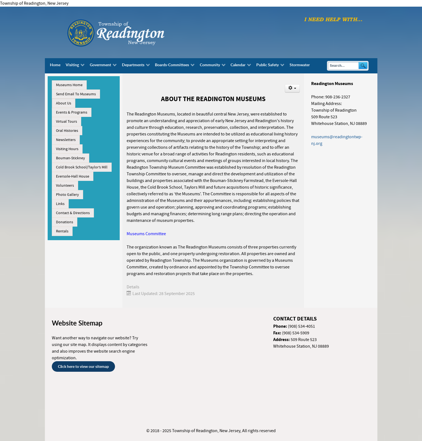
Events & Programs (71, 112)
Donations (64, 222)
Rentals (62, 231)
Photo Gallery (67, 195)
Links (60, 204)
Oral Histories (67, 131)
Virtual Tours (66, 121)
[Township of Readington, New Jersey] (131, 32)
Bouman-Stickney (70, 158)
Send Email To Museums (76, 94)
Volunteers (65, 185)
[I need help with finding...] (333, 19)
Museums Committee (146, 233)
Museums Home (69, 85)
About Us (63, 103)
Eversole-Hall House (72, 176)
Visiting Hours (67, 149)
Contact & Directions (73, 213)
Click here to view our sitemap (83, 366)
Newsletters (66, 140)
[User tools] (292, 88)
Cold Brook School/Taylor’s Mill (82, 167)
